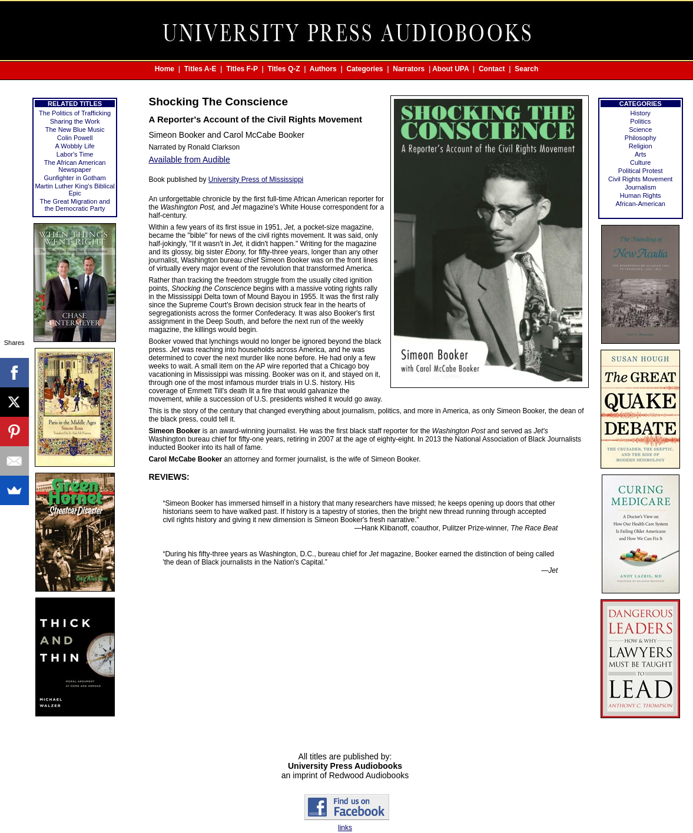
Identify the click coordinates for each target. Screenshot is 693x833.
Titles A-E (200, 69)
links (345, 828)
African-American (640, 203)
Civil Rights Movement (640, 178)
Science (640, 129)
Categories (365, 69)
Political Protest (640, 170)
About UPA (450, 69)
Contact (492, 69)
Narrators (409, 69)
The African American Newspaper (75, 166)
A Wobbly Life (75, 146)
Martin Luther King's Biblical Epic (74, 189)
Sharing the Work (75, 121)
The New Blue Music (75, 129)
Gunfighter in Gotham (75, 177)
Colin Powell (75, 137)
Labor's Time (75, 154)
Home (164, 69)
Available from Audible (189, 159)
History (641, 113)
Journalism (640, 187)
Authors (323, 69)
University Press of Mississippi (255, 179)
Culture (640, 162)
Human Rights (640, 195)
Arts (640, 154)
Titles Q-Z (283, 69)
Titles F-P (242, 69)
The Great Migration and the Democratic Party (74, 205)
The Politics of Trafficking (75, 113)
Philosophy (640, 137)
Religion (640, 146)
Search (526, 69)
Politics (640, 121)
